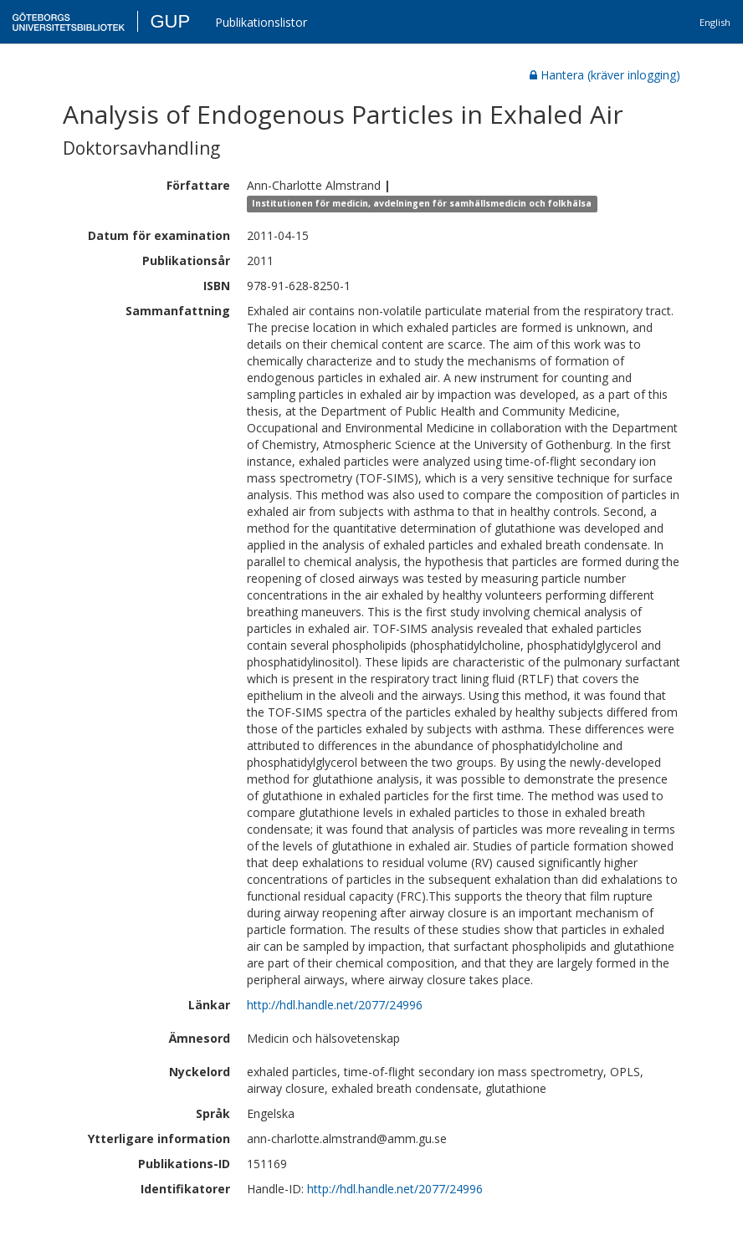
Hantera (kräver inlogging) (605, 75)
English (714, 22)
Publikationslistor (261, 22)
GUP (170, 21)
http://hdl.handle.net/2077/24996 (335, 1005)
